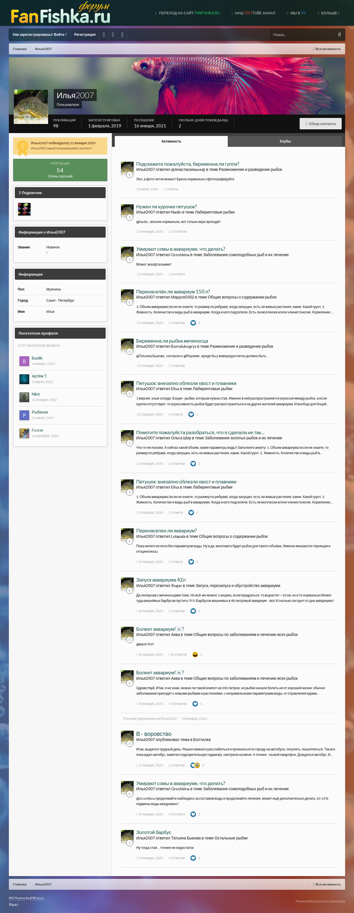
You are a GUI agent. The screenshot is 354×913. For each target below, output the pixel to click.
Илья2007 (169, 718)
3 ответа (170, 189)
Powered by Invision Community (320, 901)
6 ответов (176, 323)
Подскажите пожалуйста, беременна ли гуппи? (187, 164)
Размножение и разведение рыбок (250, 169)
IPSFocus (37, 898)
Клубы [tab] (285, 141)
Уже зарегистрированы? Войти (40, 34)
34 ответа (176, 274)
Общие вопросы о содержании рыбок (242, 297)
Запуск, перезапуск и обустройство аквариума (238, 585)
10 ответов (177, 654)
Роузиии (130, 718)
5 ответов (176, 365)
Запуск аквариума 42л (161, 580)
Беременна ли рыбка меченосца (172, 341)
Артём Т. (40, 376)
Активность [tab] (171, 141)
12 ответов (177, 231)
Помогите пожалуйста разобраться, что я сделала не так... (200, 432)
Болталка (202, 739)
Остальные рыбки (231, 837)
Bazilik (37, 357)
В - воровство (153, 733)
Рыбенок (40, 412)
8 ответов (176, 858)
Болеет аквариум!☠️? (160, 629)
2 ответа (175, 562)
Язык (14, 904)
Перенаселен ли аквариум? (166, 530)
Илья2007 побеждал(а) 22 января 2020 (63, 143)
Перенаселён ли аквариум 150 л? (173, 291)
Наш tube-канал (254, 13)
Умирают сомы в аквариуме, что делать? (180, 249)
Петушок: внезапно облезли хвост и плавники (186, 383)
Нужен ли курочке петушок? (166, 206)
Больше (329, 13)
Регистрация (85, 34)
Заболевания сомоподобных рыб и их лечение (246, 254)
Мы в (298, 13)
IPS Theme (17, 898)
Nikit (36, 394)
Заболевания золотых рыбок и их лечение (243, 437)
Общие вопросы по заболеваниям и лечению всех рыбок (245, 634)
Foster (37, 430)
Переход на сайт (188, 13)
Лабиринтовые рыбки (215, 212)
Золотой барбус (153, 832)
